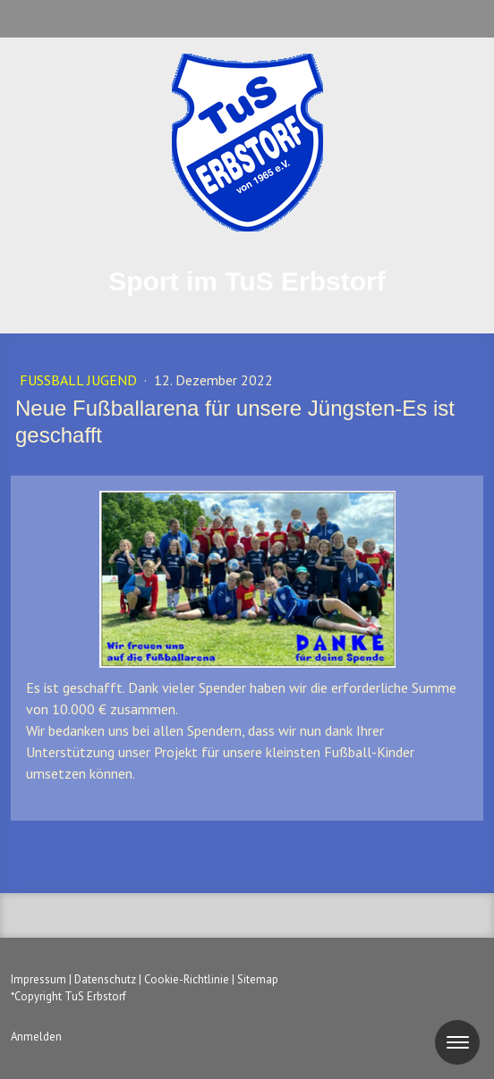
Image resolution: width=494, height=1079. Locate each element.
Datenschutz (105, 979)
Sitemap (257, 979)
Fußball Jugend (80, 380)
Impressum (38, 979)
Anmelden (36, 1036)
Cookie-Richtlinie (186, 979)
